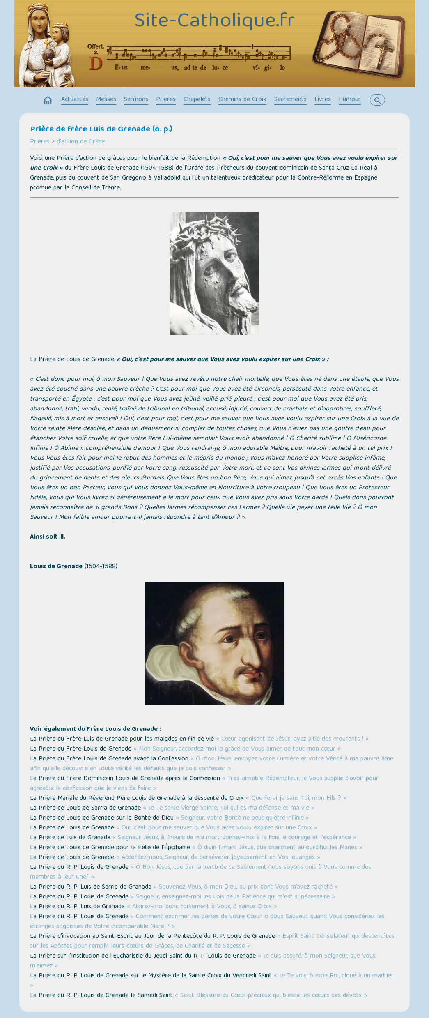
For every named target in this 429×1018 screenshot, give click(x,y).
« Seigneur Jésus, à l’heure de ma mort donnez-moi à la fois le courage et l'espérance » (234, 838)
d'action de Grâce (81, 142)
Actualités (74, 100)
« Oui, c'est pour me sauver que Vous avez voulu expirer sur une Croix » (216, 828)
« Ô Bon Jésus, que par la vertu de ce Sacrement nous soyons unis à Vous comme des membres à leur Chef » (200, 872)
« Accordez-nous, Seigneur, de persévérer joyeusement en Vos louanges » (218, 858)
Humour (350, 100)
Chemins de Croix (242, 100)
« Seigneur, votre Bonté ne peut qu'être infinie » (242, 818)
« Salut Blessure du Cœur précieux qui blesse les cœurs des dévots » (271, 996)
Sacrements (290, 100)
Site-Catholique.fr (214, 22)
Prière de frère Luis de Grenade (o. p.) (101, 129)
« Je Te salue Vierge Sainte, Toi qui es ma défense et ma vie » (228, 808)
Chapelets (197, 100)
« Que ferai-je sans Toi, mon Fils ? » (296, 798)
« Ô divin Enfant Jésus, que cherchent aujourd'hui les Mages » (277, 848)
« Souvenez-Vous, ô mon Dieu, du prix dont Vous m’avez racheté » (246, 887)
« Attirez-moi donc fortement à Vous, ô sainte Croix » (202, 907)
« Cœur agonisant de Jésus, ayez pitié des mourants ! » (292, 739)
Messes (106, 100)
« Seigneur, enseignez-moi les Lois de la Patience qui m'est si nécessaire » (233, 897)
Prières (166, 100)
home (48, 100)
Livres (322, 100)
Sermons (136, 100)
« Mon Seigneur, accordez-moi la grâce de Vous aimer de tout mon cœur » (237, 749)
